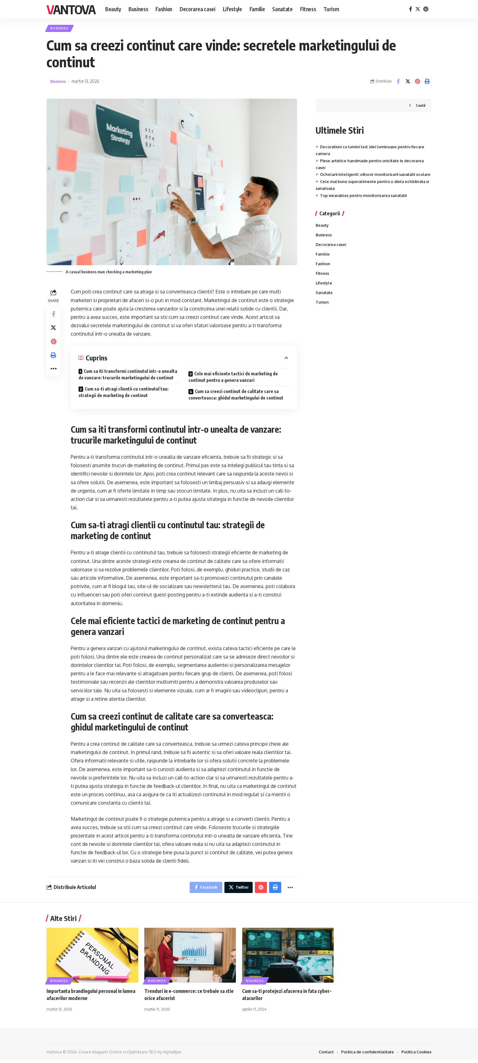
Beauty (323, 233)
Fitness (322, 283)
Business (61, 29)
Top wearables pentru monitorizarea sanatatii (365, 203)
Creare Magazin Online (100, 1054)
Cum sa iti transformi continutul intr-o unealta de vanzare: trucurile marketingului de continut (128, 376)
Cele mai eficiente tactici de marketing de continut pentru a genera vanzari (233, 378)
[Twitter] (418, 9)
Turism (322, 313)
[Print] (427, 83)
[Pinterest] (426, 9)
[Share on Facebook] (398, 83)
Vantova (71, 9)
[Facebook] (411, 9)
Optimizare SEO (142, 1054)
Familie (323, 263)
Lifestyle (324, 293)
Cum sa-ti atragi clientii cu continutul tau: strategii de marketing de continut (124, 394)
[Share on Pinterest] (417, 83)
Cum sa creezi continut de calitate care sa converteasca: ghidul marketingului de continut (235, 396)
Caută (420, 107)
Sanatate (325, 303)
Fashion (323, 273)
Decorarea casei (332, 253)
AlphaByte (172, 1054)
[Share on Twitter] (408, 83)
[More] (54, 375)
